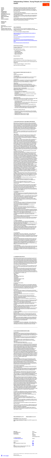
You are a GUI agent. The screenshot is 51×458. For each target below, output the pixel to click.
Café (14, 445)
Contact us (34, 435)
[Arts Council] (16, 451)
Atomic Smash (17, 454)
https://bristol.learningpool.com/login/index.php (21, 42)
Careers (3, 23)
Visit (2, 10)
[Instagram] (33, 445)
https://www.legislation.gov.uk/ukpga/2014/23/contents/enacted (24, 36)
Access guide (34, 432)
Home (2, 7)
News (33, 433)
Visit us (33, 431)
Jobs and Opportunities (36, 436)
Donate (45, 5)
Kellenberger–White (19, 455)
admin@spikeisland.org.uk (18, 438)
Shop (2, 17)
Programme (4, 11)
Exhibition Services (5, 14)
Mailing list (3, 21)
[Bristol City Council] (23, 451)
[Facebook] (33, 441)
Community (4, 12)
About (2, 9)
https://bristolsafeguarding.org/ (28, 39)
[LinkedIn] (33, 443)
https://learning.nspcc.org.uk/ (18, 39)
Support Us (3, 15)
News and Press (5, 16)
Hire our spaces (4, 19)
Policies (34, 438)
